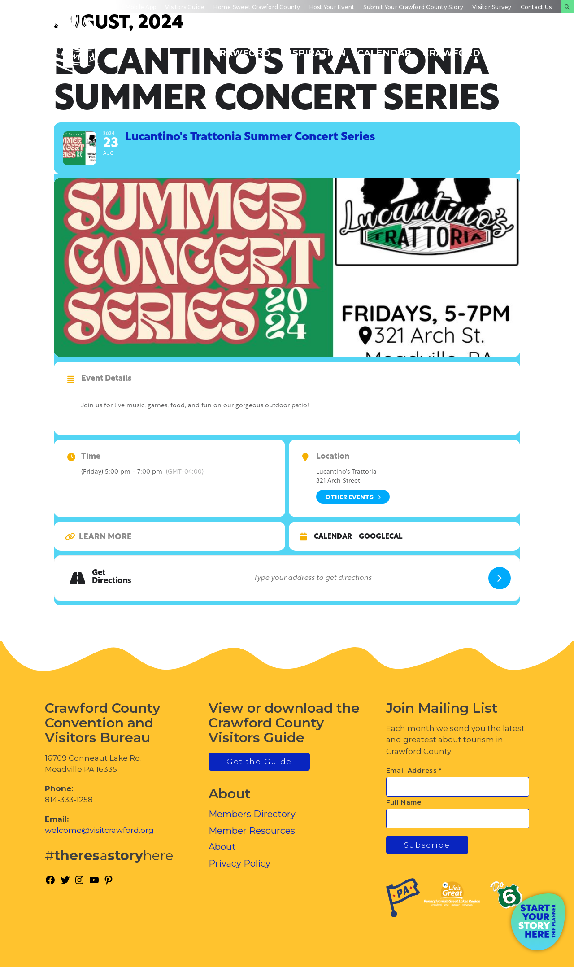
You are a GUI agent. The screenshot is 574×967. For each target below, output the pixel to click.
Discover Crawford (241, 48)
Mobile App (141, 7)
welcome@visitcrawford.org (99, 830)
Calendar (333, 536)
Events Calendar (384, 48)
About (222, 846)
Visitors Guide (184, 7)
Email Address (414, 771)
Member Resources (252, 830)
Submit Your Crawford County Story (413, 7)
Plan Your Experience (522, 48)
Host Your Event (332, 7)
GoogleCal (381, 536)
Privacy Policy (239, 863)
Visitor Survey (491, 7)
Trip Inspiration (314, 48)
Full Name (404, 802)
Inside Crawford (451, 48)
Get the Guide (259, 761)
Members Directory (252, 814)
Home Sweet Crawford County (256, 7)
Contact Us (536, 7)
